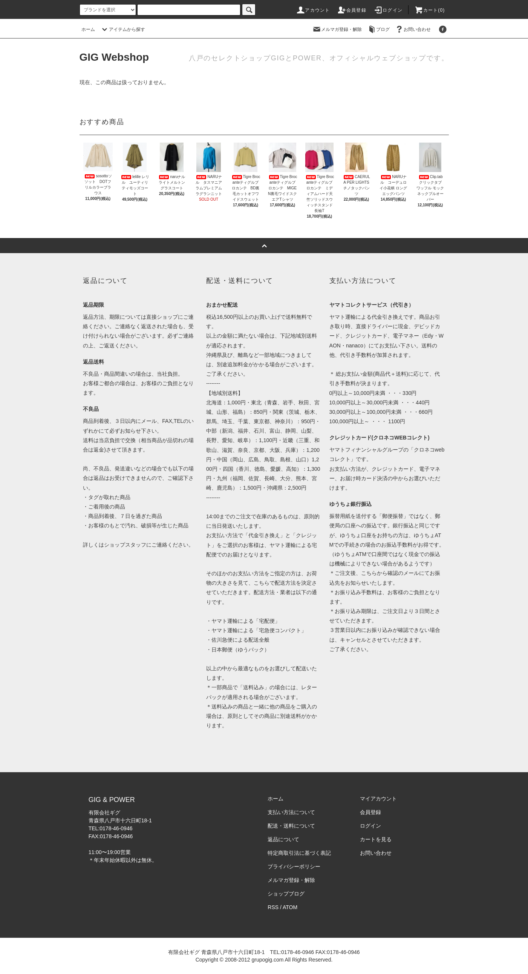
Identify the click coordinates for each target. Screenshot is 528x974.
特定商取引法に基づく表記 (299, 853)
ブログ (378, 29)
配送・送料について (291, 826)
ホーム (88, 29)
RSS (273, 907)
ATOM (290, 907)
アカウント (313, 10)
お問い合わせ (413, 29)
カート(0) (429, 10)
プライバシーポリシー (294, 866)
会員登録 (351, 10)
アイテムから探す (122, 29)
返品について (283, 839)
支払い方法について (291, 812)
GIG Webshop (114, 57)
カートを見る (376, 839)
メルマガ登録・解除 (337, 29)
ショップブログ (286, 894)
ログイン (388, 10)
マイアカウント (378, 799)
